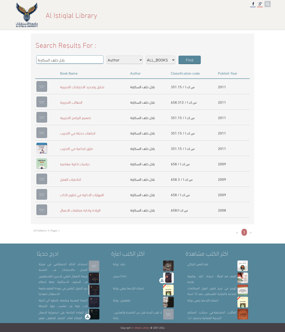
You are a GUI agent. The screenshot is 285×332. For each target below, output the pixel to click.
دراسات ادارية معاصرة (75, 163)
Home (166, 15)
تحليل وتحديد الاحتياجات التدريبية (82, 86)
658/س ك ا (179, 210)
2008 (222, 210)
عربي (263, 15)
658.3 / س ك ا (182, 179)
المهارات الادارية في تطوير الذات (82, 194)
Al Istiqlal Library (140, 327)
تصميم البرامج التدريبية (75, 117)
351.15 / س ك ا (183, 86)
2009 (222, 163)
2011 (222, 86)
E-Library (244, 15)
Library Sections (212, 15)
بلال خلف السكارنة (142, 86)
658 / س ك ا (180, 163)
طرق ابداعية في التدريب (76, 148)
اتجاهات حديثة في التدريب (77, 133)
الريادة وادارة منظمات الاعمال (80, 210)
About (184, 15)
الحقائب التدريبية (71, 102)
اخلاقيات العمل (70, 179)
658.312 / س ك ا (184, 102)
